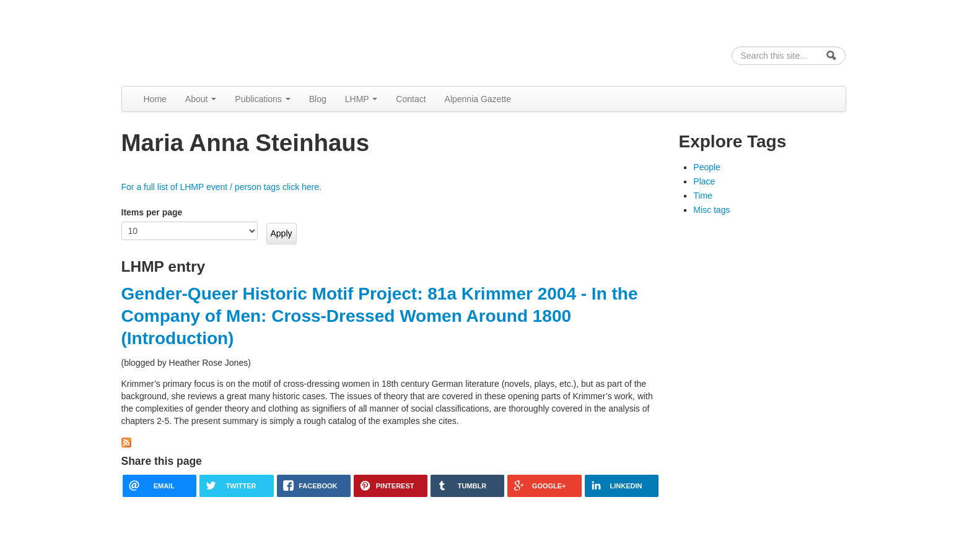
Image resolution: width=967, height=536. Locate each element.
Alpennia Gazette (478, 99)
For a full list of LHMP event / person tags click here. (221, 187)
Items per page (152, 212)
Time (702, 196)
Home (155, 99)
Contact (411, 99)
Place (704, 181)
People (706, 167)
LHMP (361, 99)
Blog (317, 99)
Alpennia (185, 41)
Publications (262, 99)
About (200, 99)
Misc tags (711, 210)
